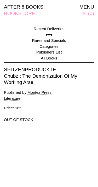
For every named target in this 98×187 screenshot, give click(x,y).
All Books (49, 58)
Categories (49, 46)
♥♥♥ (49, 34)
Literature (12, 98)
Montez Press (39, 92)
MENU (86, 7)
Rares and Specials (49, 40)
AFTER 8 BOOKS (23, 7)
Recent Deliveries (49, 28)
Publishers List (49, 52)
